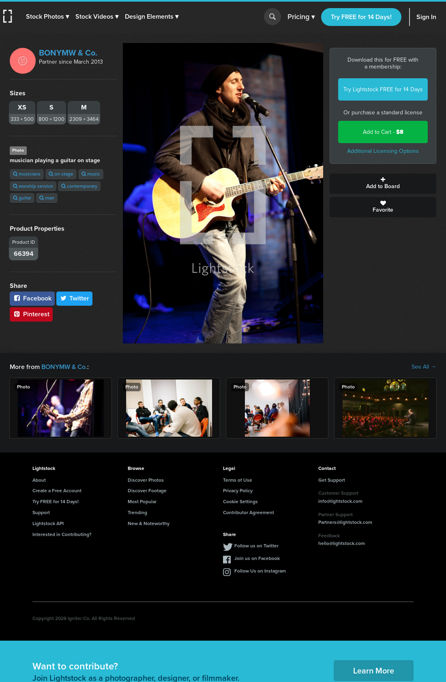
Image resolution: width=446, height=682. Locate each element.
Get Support (331, 480)
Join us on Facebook (257, 558)
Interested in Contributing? (62, 534)
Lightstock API (48, 523)
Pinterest (31, 314)
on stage (61, 174)
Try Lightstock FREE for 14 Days (383, 89)
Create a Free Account (56, 490)
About (39, 480)
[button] (47, 17)
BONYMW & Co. (68, 53)
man (46, 198)
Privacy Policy (238, 490)
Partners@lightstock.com (345, 522)
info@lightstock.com (340, 501)
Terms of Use (237, 480)
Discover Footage (147, 490)
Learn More (373, 671)
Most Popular (142, 501)
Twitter (75, 298)
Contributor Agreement (248, 512)
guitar (22, 198)
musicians (27, 174)
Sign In (426, 16)
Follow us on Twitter (256, 545)
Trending (137, 512)
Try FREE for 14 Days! (361, 16)
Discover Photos (146, 480)
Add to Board (383, 184)
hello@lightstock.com (341, 543)
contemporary (79, 186)
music (90, 174)
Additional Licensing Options (383, 151)
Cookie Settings (240, 501)
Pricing (301, 17)
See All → (424, 367)
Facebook (32, 298)
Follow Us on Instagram (260, 571)
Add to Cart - (383, 132)
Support (41, 512)
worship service (33, 186)
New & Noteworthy (148, 523)
